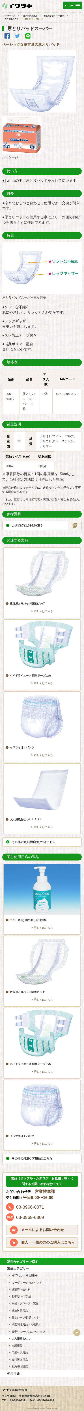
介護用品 (17, 1345)
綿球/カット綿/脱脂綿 (24, 1275)
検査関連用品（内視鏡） (26, 1324)
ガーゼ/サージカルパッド (27, 1282)
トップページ (9, 16)
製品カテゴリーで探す (54, 16)
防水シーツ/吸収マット (25, 1317)
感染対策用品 (20, 1310)
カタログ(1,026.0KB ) (27, 525)
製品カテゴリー (18, 1268)
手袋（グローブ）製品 (25, 1303)
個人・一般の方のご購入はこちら (48, 1242)
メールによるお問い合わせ (42, 1230)
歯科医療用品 (20, 1359)
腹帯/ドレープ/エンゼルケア (28, 1331)
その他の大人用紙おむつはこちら (33, 842)
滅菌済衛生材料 (21, 1289)
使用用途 (13, 1373)
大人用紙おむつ (11, 19)
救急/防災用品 (20, 1366)
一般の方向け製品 (29, 16)
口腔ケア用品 (20, 1352)
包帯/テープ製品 (21, 1296)
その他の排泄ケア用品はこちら (32, 1158)
